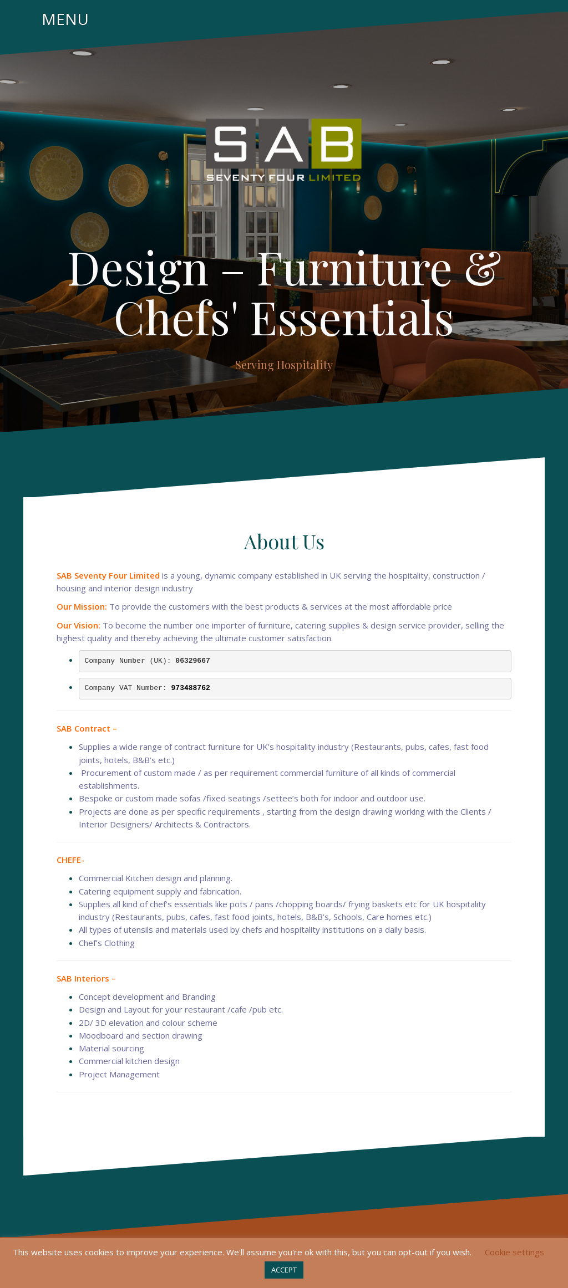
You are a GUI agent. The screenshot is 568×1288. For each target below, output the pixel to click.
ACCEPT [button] (284, 1270)
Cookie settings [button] (514, 1252)
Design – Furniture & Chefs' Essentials (284, 291)
